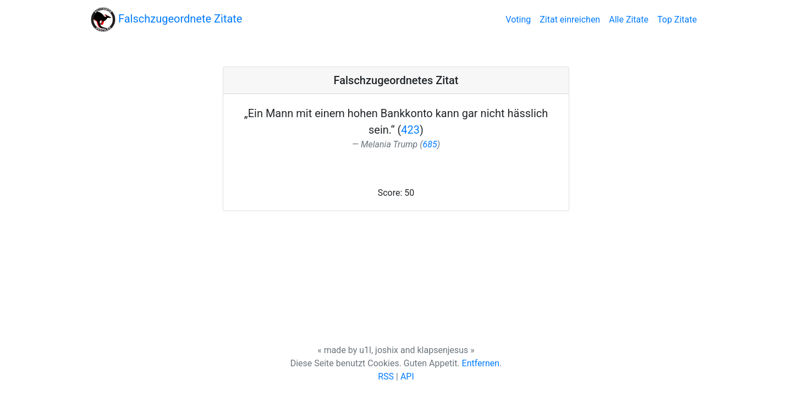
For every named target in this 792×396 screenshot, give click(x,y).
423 (410, 129)
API (407, 376)
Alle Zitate (628, 19)
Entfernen (481, 363)
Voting (520, 19)
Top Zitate (677, 19)
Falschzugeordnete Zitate (166, 19)
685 (430, 144)
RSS (386, 376)
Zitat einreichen (570, 19)
